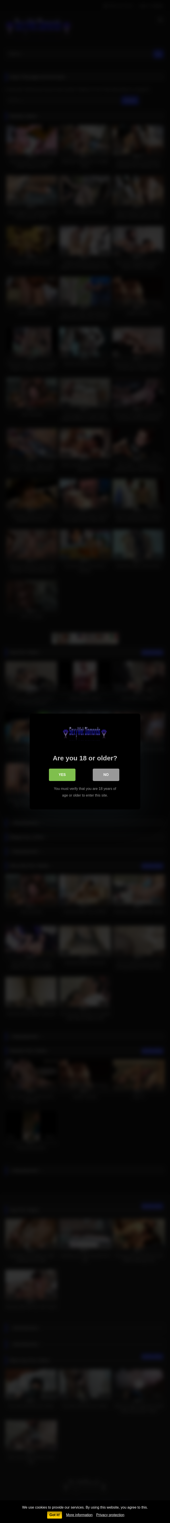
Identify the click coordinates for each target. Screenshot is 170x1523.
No (106, 775)
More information (79, 1515)
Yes (62, 775)
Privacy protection (110, 1515)
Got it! (54, 1515)
